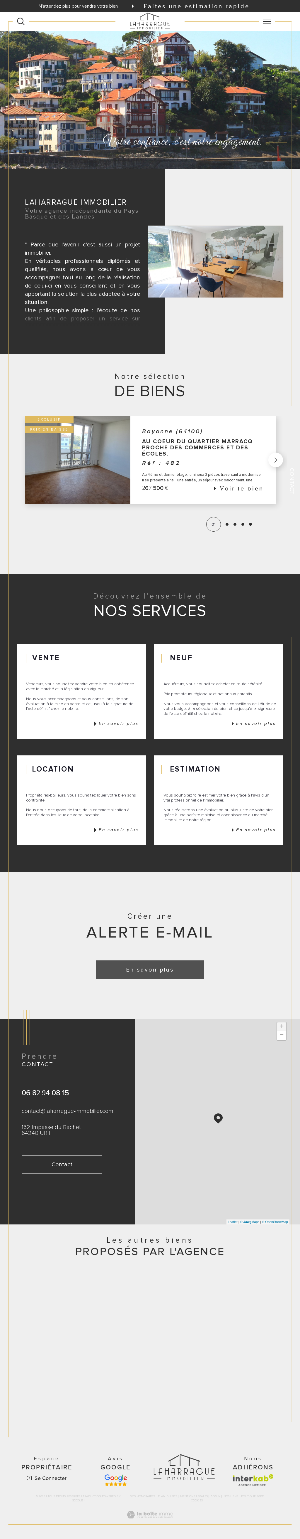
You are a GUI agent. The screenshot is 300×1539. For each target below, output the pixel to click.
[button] (275, 460)
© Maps (250, 1222)
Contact (291, 481)
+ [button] (282, 1026)
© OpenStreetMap (275, 1222)
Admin (216, 1496)
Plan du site (167, 1496)
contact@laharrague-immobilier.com (67, 1111)
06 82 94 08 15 (45, 1092)
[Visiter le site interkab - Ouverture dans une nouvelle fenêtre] (253, 1480)
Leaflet (233, 1222)
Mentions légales (194, 1496)
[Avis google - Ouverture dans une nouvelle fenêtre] (116, 1480)
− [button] (282, 1035)
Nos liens (231, 1496)
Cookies (197, 1500)
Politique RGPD (252, 1496)
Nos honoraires (142, 1496)
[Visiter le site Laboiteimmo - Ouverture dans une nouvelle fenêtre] (149, 1521)
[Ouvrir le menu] (267, 21)
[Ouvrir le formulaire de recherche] (21, 21)
